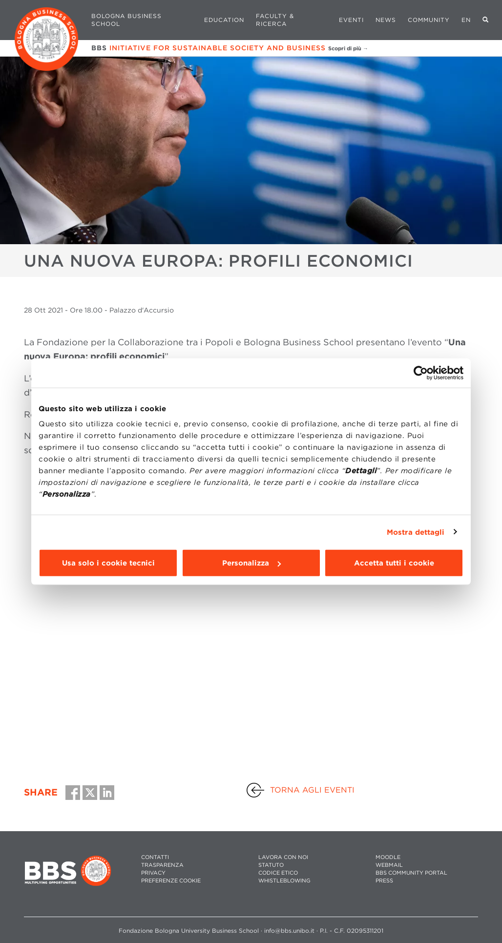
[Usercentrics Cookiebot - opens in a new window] (420, 372)
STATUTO (271, 865)
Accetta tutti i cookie (394, 563)
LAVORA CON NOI (283, 857)
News (386, 19)
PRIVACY (153, 873)
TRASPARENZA (162, 865)
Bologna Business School (126, 19)
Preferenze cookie (171, 880)
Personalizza (251, 563)
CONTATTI (155, 857)
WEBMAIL (389, 865)
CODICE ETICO (278, 873)
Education (224, 19)
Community (429, 19)
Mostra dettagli (416, 531)
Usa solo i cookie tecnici (108, 563)
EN (466, 19)
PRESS (384, 880)
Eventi (351, 19)
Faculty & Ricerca (275, 19)
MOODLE (388, 857)
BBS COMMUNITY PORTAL (411, 873)
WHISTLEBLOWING (284, 880)
